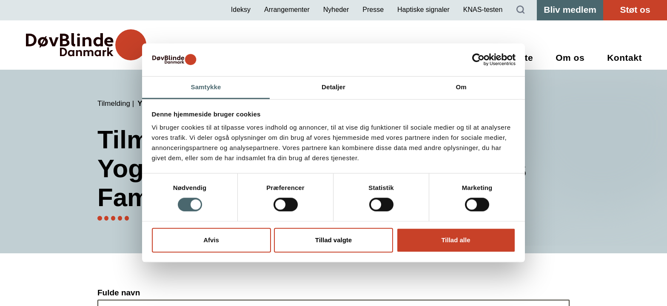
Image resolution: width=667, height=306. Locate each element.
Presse (373, 9)
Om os (570, 57)
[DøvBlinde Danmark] (86, 44)
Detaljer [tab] (333, 87)
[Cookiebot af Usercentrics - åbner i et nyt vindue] (478, 60)
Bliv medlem (570, 9)
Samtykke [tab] (206, 87)
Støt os (635, 9)
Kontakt (624, 57)
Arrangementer (287, 9)
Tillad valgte (333, 240)
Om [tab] (461, 87)
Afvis (211, 240)
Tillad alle (455, 240)
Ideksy (241, 9)
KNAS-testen (482, 9)
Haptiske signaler (423, 9)
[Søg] (520, 10)
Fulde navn (118, 292)
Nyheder (336, 9)
